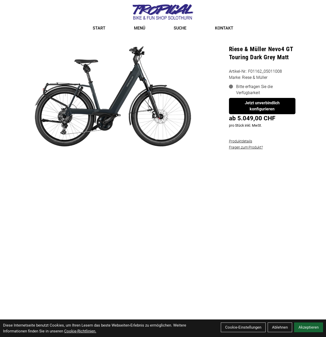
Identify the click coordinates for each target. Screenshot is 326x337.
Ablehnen (280, 327)
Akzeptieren (308, 327)
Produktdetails (240, 141)
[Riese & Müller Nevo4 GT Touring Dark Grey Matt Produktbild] (113, 96)
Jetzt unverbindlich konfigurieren (262, 105)
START (99, 28)
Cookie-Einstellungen (243, 327)
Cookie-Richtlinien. (80, 331)
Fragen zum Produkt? (246, 147)
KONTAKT (224, 28)
